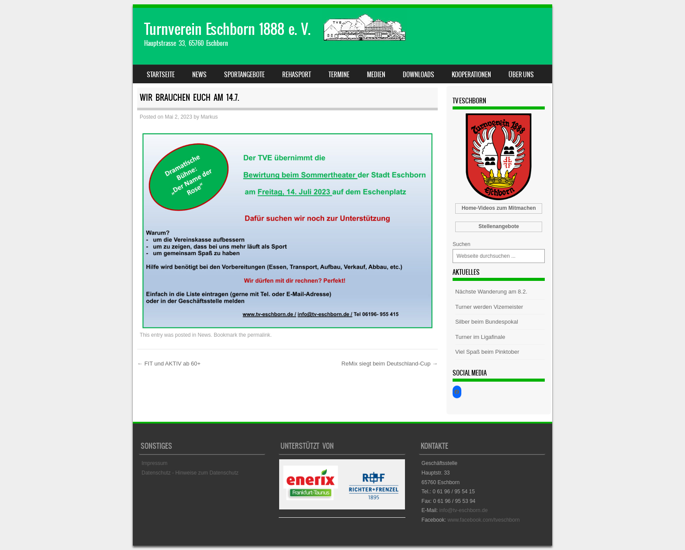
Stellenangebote (498, 226)
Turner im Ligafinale (480, 337)
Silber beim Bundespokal (486, 321)
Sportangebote (244, 74)
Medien (376, 74)
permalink (259, 335)
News (199, 74)
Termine (339, 74)
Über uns (521, 74)
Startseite (161, 74)
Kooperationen (471, 74)
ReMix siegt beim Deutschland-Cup (390, 363)
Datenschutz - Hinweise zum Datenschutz (190, 473)
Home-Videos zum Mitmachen (499, 208)
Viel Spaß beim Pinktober (487, 351)
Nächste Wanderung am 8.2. (491, 291)
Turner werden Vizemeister (489, 307)
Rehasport (296, 74)
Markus (209, 117)
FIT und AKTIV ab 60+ (169, 363)
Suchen (462, 244)
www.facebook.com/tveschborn (483, 520)
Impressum (154, 463)
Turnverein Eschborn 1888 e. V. (227, 29)
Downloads (418, 74)
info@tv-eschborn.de (463, 510)
